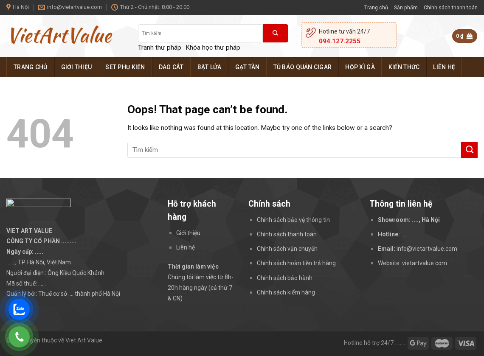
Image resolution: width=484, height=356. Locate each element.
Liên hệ (444, 67)
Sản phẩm (406, 7)
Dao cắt (171, 67)
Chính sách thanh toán (451, 7)
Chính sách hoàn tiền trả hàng (296, 263)
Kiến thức (404, 67)
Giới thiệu (76, 67)
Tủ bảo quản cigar (302, 67)
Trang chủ (376, 7)
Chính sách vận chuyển (287, 248)
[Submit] (275, 33)
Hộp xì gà (360, 67)
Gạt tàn (247, 67)
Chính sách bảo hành (284, 278)
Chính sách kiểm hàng (286, 292)
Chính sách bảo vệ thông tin (293, 219)
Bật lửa (209, 67)
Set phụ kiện (125, 67)
